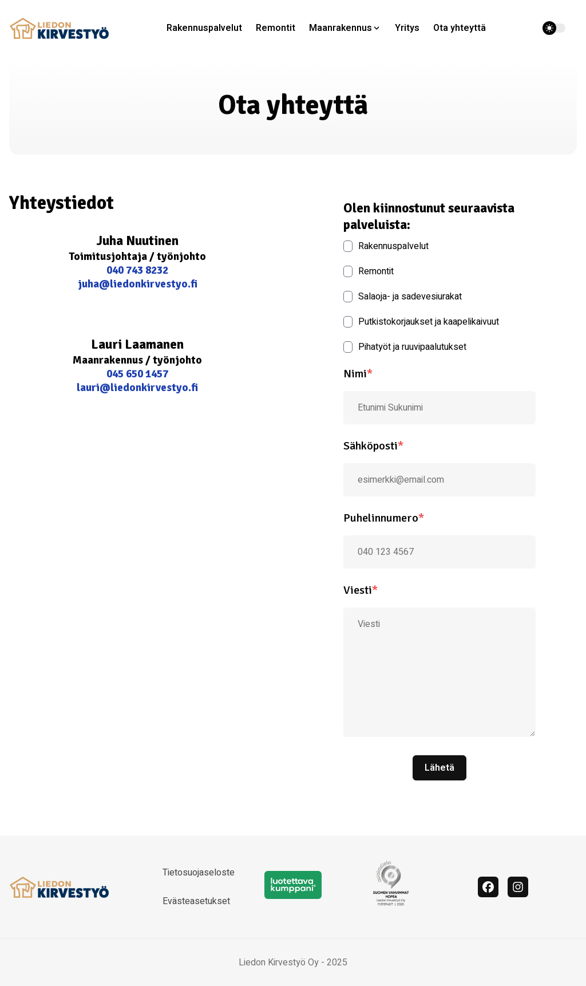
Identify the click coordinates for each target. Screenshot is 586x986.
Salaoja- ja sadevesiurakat (402, 296)
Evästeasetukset (196, 901)
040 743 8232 (137, 270)
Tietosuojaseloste (199, 872)
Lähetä (439, 768)
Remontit (275, 28)
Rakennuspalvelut (204, 28)
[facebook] (488, 887)
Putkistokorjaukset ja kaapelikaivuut (421, 322)
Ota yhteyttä (459, 28)
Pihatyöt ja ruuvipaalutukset (404, 347)
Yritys (407, 28)
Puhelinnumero (383, 518)
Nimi (358, 373)
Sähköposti (373, 446)
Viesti (360, 590)
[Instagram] (518, 887)
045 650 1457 (137, 374)
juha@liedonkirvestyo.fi (137, 284)
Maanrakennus (340, 28)
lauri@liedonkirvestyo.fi (137, 388)
